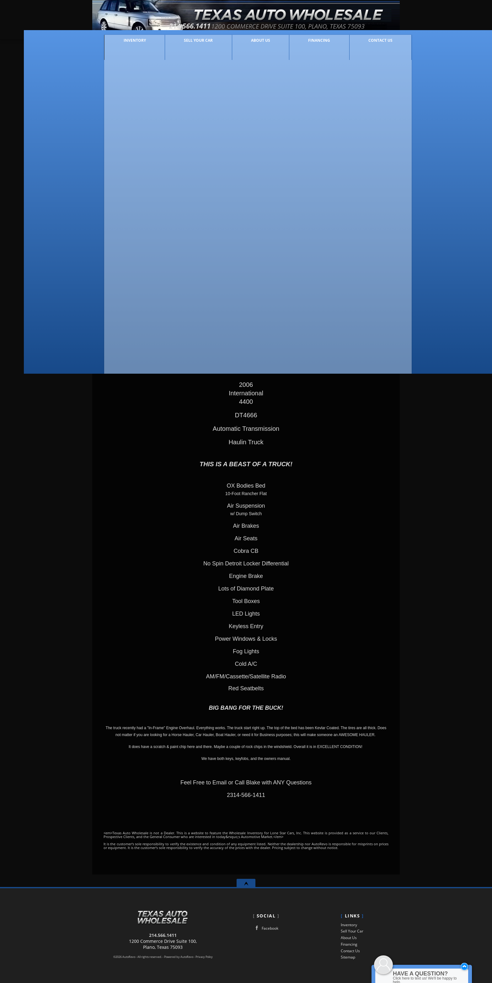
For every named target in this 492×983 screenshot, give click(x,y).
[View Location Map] (310, 26)
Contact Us (350, 950)
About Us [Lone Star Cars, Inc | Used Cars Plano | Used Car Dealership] (248, 44)
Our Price (135, 248)
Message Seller (351, 238)
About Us (349, 937)
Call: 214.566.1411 (350, 251)
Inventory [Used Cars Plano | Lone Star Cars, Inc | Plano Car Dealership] (122, 44)
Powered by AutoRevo (178, 957)
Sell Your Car (186, 44)
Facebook (265, 928)
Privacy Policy (204, 957)
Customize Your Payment (147, 289)
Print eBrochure (351, 290)
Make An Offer (162, 275)
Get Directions (351, 277)
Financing (349, 944)
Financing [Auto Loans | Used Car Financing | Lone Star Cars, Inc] (307, 44)
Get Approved (351, 304)
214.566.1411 (163, 935)
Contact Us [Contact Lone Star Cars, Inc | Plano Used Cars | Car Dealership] (368, 44)
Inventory (349, 924)
